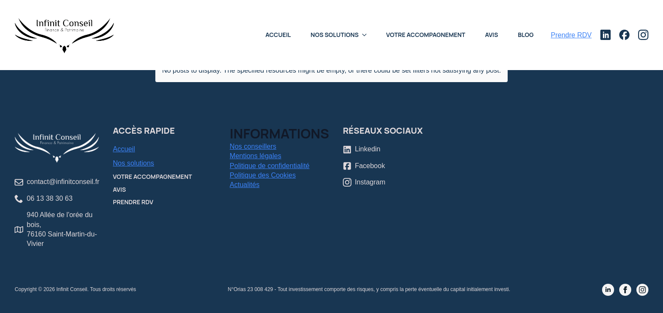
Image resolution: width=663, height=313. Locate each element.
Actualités (244, 184)
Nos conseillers (253, 146)
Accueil (278, 35)
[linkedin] (608, 290)
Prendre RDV (133, 202)
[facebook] (625, 290)
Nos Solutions (335, 35)
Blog (526, 35)
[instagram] (642, 290)
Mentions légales (255, 156)
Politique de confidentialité (269, 165)
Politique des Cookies (263, 175)
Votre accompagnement (425, 35)
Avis (491, 35)
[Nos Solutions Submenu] (367, 35)
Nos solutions (133, 163)
